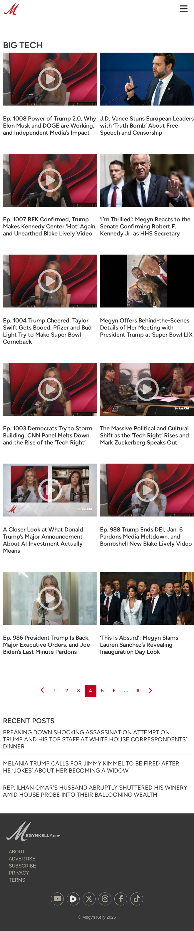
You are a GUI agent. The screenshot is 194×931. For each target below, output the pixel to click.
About (17, 851)
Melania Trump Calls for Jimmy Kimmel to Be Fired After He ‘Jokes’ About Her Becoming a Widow (91, 767)
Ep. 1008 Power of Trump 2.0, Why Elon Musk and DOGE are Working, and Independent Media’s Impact (49, 125)
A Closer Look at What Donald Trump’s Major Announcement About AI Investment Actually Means (43, 540)
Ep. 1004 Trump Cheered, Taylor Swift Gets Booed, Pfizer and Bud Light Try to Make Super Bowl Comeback (47, 331)
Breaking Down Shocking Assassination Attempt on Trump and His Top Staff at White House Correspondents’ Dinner (95, 739)
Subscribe (22, 865)
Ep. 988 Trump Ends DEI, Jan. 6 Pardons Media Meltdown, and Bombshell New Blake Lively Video (146, 536)
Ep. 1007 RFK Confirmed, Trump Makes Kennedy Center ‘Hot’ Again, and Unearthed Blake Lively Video (50, 226)
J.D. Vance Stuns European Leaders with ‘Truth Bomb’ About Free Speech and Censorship (147, 125)
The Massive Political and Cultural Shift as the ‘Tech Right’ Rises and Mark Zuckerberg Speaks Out (144, 435)
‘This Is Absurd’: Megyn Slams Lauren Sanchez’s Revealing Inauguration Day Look (139, 644)
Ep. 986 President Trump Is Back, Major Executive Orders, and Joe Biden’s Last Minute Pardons (46, 644)
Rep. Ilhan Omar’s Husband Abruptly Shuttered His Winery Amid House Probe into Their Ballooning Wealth (95, 791)
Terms (17, 879)
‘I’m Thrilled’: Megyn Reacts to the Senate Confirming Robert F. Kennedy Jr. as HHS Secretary (145, 226)
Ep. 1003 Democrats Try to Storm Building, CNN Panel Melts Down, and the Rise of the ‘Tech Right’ (47, 435)
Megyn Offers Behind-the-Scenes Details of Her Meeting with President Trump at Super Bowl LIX (146, 327)
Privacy (19, 872)
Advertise (22, 858)
